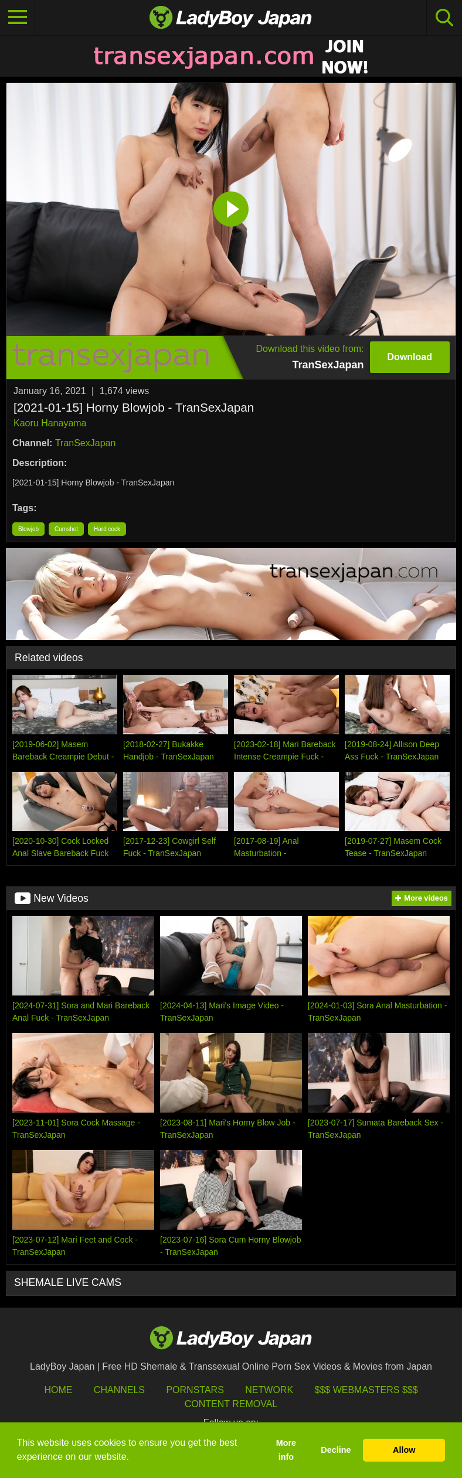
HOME (58, 1390)
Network (269, 1390)
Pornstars (194, 1390)
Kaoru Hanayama (50, 423)
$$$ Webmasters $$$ (366, 1390)
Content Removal (231, 1404)
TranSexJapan (85, 443)
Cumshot (66, 529)
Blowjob (28, 529)
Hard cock (107, 529)
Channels (119, 1390)
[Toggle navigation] (17, 17)
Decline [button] (336, 1450)
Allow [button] (404, 1450)
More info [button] (286, 1450)
